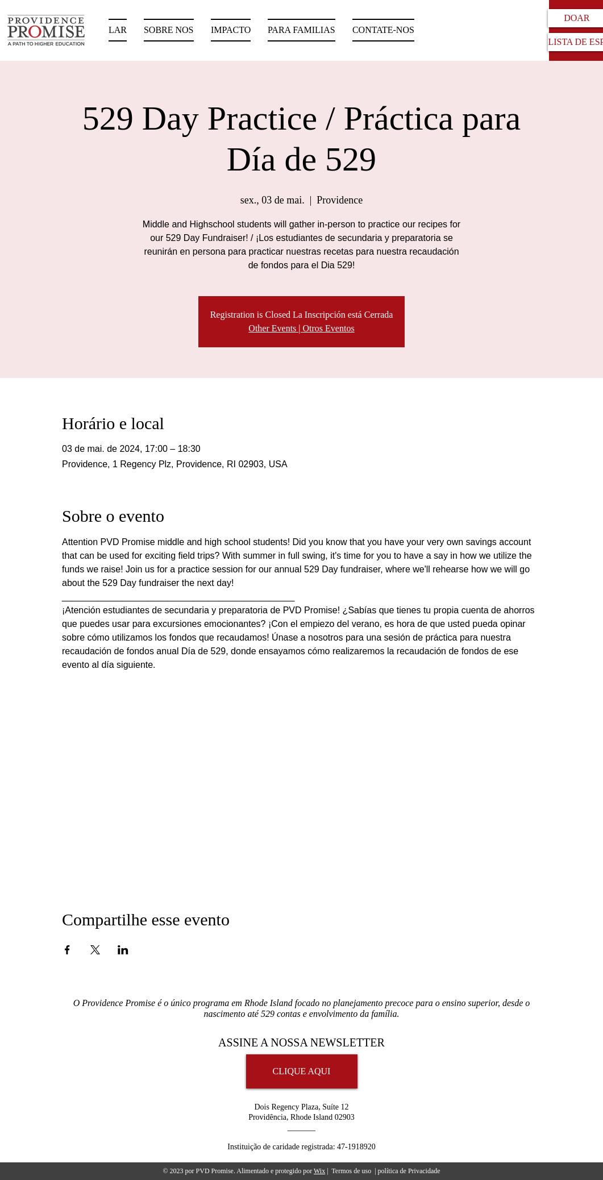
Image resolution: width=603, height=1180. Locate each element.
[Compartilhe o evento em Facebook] (67, 949)
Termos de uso (351, 1171)
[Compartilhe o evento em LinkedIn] (123, 949)
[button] (301, 30)
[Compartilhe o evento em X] (95, 949)
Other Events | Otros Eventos (301, 328)
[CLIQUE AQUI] (301, 1071)
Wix (319, 1171)
